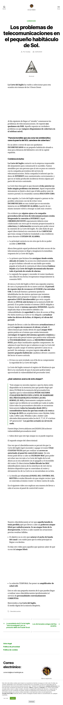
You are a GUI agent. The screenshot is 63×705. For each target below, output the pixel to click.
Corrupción (31, 23)
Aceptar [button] (13, 698)
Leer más (5, 698)
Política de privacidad (13, 653)
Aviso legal (8, 650)
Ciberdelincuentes (15, 614)
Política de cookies (11, 656)
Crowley (27, 54)
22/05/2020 (38, 54)
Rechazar (31, 701)
